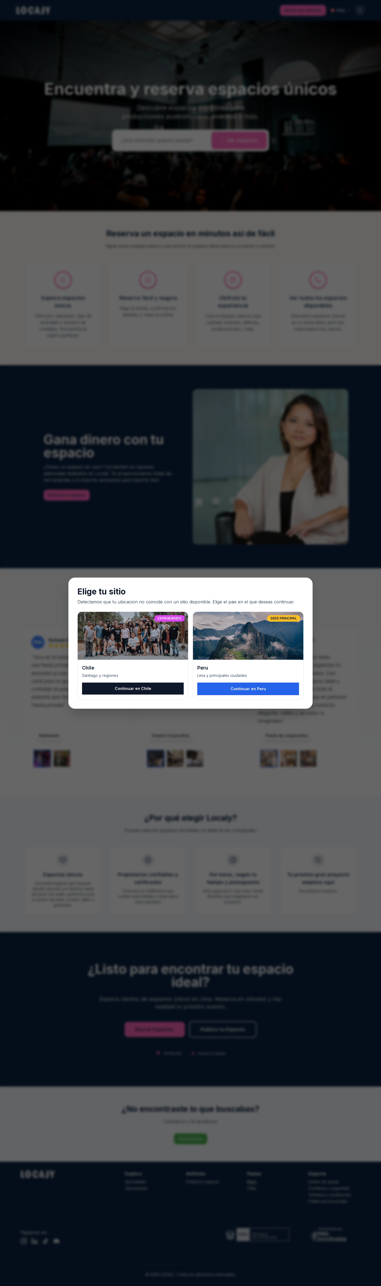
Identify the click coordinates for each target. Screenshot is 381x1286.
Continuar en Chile (133, 688)
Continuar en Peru (248, 688)
